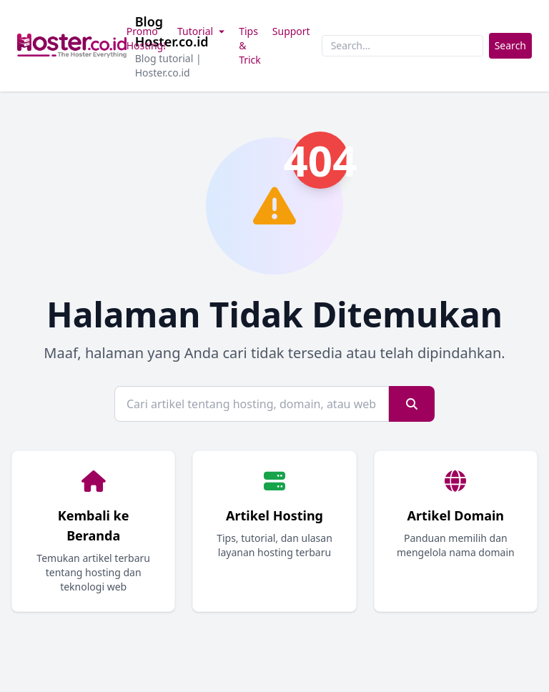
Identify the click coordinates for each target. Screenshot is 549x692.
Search (510, 45)
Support (291, 31)
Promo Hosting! (146, 38)
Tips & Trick (250, 45)
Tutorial (202, 31)
